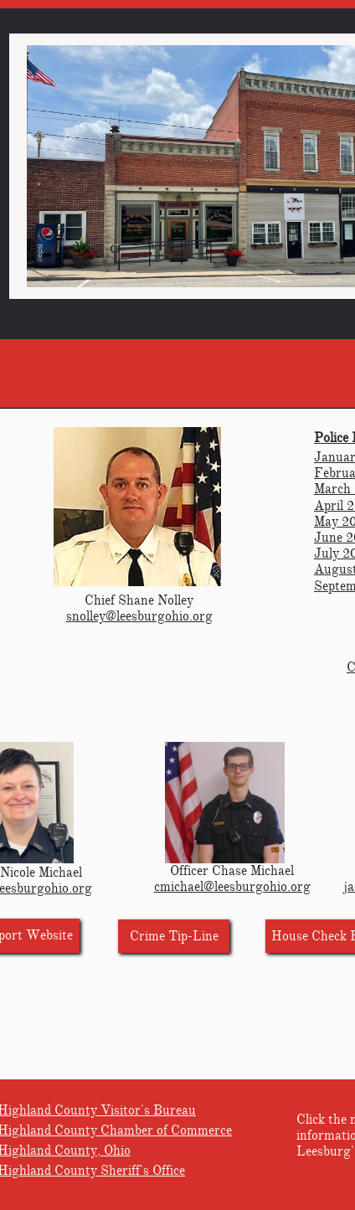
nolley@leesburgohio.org (142, 616)
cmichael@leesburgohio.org (232, 886)
